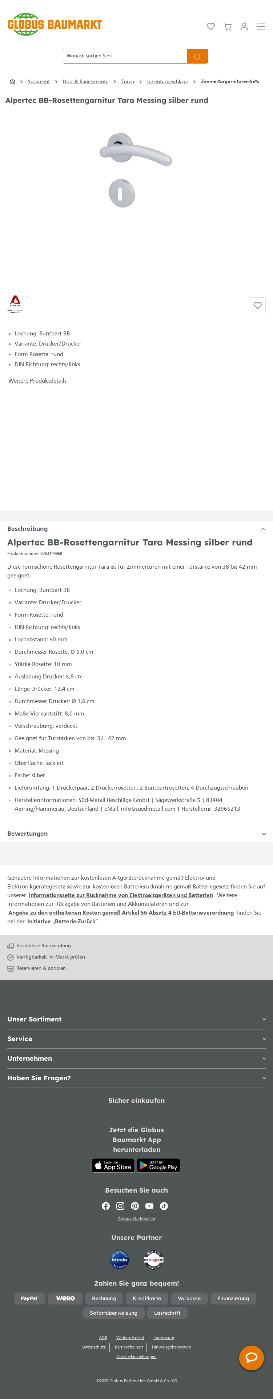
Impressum (163, 1338)
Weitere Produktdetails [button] (37, 381)
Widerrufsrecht (130, 1338)
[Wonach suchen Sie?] (125, 56)
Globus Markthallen (136, 1219)
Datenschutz (94, 1347)
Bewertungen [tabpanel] (138, 834)
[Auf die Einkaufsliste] (258, 305)
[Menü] (261, 26)
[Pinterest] (135, 1206)
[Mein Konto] (244, 26)
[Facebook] (107, 1206)
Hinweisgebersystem (171, 1347)
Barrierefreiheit (129, 1347)
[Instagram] (120, 1206)
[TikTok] (164, 1206)
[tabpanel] (136, 529)
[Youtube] (149, 1206)
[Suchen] (197, 56)
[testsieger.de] (153, 1256)
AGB (103, 1338)
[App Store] (113, 1165)
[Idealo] (120, 1256)
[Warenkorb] (227, 26)
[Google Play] (158, 1165)
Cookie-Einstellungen (137, 1357)
